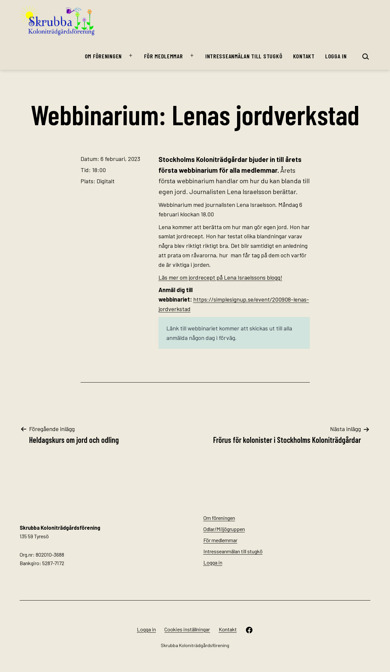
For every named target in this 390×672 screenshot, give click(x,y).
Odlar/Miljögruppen (224, 529)
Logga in (336, 56)
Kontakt (304, 56)
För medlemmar (163, 56)
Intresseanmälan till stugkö (243, 56)
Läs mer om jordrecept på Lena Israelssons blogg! (220, 277)
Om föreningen (103, 56)
